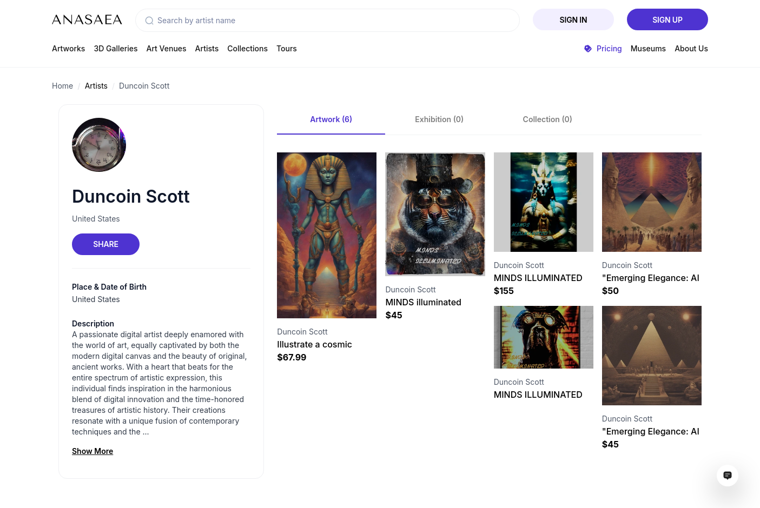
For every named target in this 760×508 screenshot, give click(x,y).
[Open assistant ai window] (727, 475)
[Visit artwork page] (326, 235)
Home (62, 85)
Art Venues (167, 48)
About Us (691, 48)
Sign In (573, 19)
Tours (286, 48)
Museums (648, 48)
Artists (207, 48)
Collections (247, 48)
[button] (149, 20)
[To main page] (87, 19)
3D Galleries (115, 48)
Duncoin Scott (144, 85)
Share (105, 244)
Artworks (68, 48)
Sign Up (667, 19)
